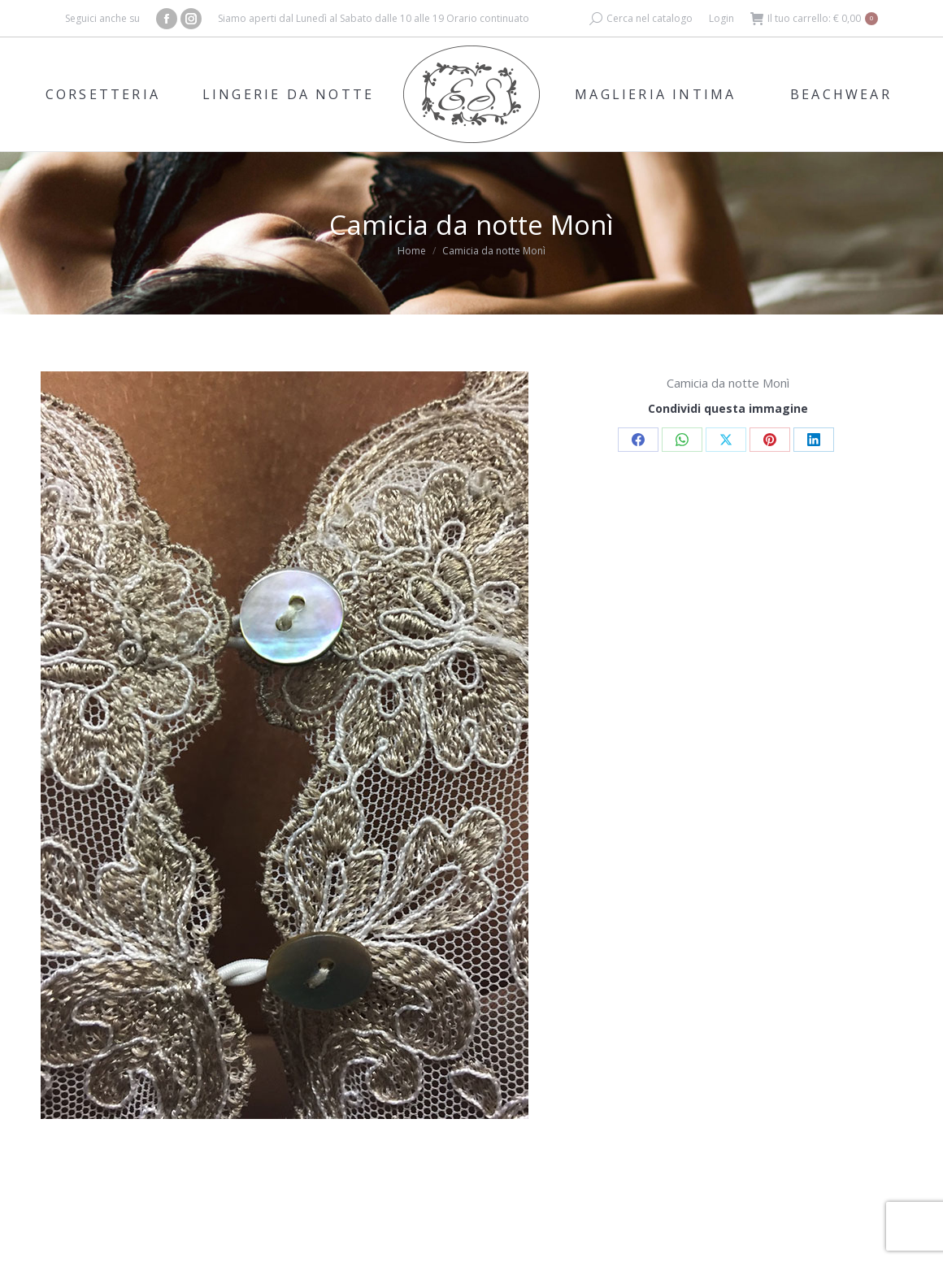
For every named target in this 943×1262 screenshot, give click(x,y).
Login (721, 18)
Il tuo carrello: (814, 18)
